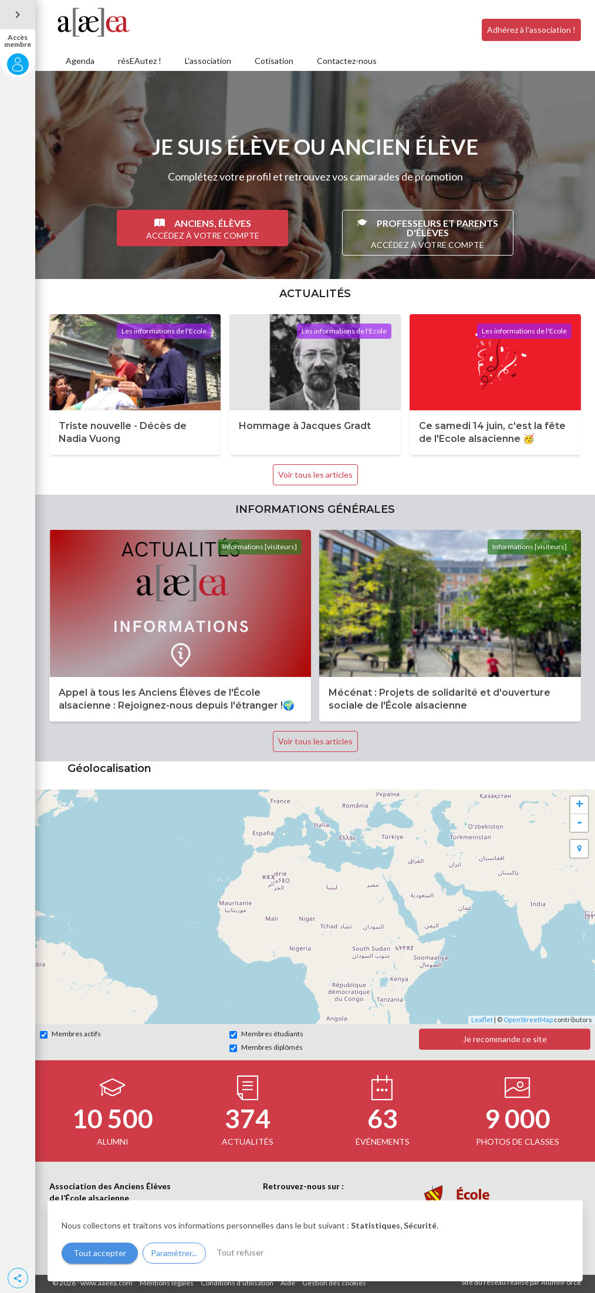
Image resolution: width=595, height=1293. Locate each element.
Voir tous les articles (315, 474)
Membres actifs (70, 1034)
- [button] (579, 823)
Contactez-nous (347, 61)
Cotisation (274, 61)
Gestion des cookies (334, 1282)
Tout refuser (240, 1252)
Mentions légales (167, 1282)
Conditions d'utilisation (237, 1282)
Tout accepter (99, 1253)
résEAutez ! (139, 61)
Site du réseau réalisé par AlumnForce (521, 1282)
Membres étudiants (266, 1034)
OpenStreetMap (528, 1019)
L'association (208, 61)
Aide (287, 1282)
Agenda (80, 61)
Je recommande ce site (505, 1039)
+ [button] (579, 805)
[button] (18, 1278)
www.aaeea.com (106, 1282)
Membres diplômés (266, 1047)
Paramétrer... (174, 1253)
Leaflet (482, 1019)
